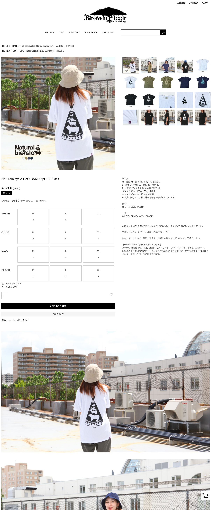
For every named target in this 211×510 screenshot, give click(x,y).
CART (205, 3)
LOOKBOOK (91, 32)
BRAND (49, 32)
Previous (5, 114)
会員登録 (181, 3)
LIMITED (74, 32)
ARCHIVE (108, 32)
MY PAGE (193, 3)
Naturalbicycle (27, 46)
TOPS (21, 51)
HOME (5, 46)
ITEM (61, 32)
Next (110, 114)
